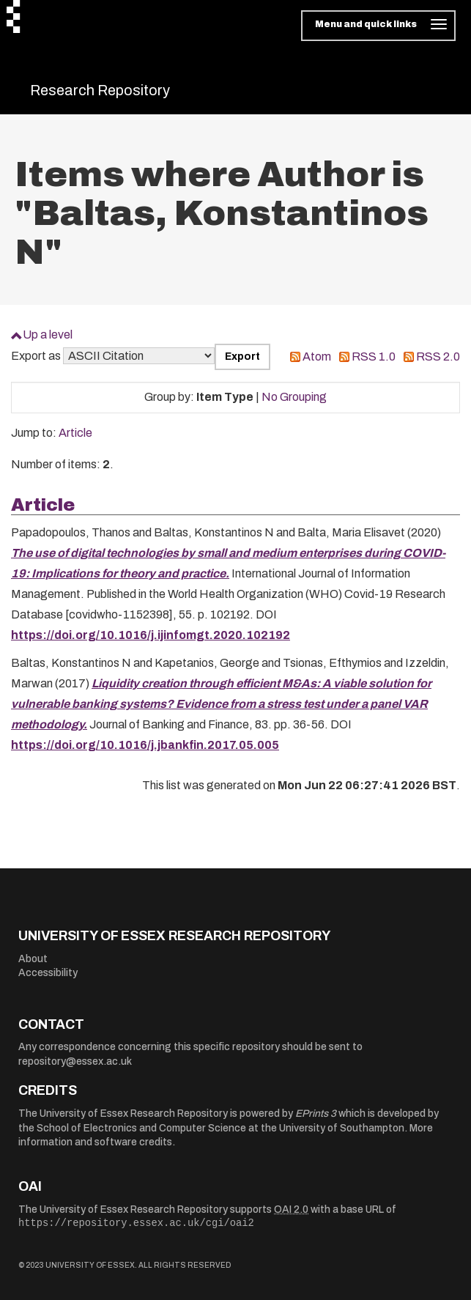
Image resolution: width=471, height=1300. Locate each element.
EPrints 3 (315, 1113)
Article (75, 432)
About (33, 958)
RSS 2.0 (438, 356)
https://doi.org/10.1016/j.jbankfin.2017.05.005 (145, 745)
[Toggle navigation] (378, 25)
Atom (317, 356)
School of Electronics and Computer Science (141, 1128)
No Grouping (294, 397)
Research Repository (100, 90)
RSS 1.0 (374, 356)
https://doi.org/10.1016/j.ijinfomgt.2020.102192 (150, 635)
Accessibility (48, 972)
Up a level (48, 334)
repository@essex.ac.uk (75, 1061)
